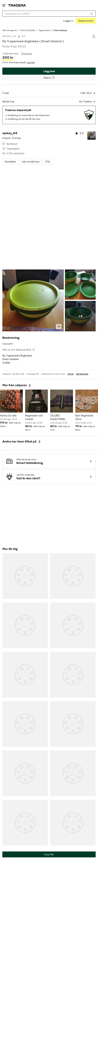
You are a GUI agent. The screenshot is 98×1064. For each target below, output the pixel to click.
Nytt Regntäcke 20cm (84, 417)
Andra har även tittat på (21, 441)
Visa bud (26, 53)
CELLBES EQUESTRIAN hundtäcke (57, 417)
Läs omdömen (30, 161)
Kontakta (10, 161)
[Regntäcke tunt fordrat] (36, 401)
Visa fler (49, 854)
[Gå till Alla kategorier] (9, 30)
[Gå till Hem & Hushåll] (27, 30)
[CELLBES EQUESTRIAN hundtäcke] (61, 401)
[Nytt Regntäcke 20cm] (86, 401)
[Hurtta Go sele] (11, 401)
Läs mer (31, 62)
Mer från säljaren (17, 385)
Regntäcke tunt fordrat (34, 417)
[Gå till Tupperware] (44, 30)
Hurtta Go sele (8, 415)
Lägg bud (49, 71)
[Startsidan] (17, 5)
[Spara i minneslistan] (49, 78)
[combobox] (49, 13)
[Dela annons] (94, 36)
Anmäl (70, 374)
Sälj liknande (82, 374)
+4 (80, 316)
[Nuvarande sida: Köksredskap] (60, 30)
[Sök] (91, 13)
